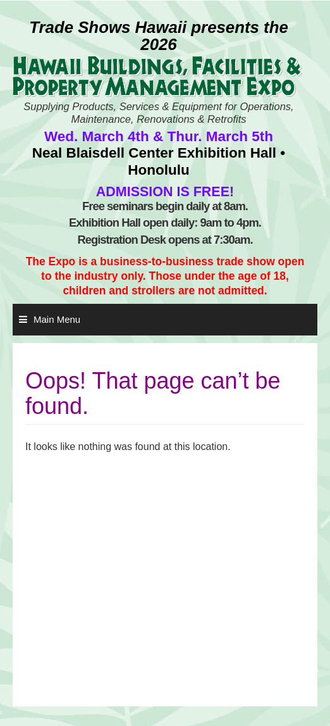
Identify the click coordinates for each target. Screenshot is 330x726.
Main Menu (57, 319)
